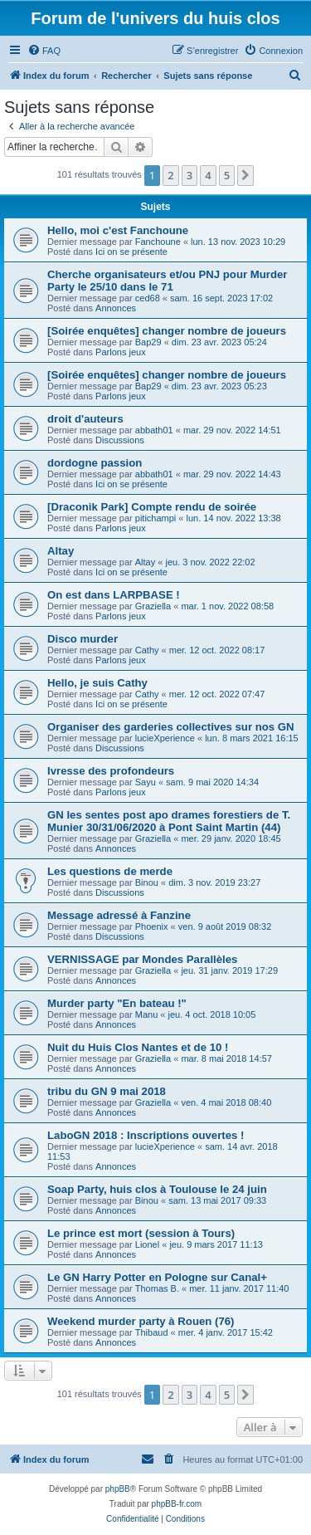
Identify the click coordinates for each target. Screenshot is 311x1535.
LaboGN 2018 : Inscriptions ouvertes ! (145, 1135)
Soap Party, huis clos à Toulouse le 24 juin (157, 1189)
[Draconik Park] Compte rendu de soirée (151, 507)
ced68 (147, 298)
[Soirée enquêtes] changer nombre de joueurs (166, 331)
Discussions (119, 440)
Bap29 (148, 342)
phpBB (117, 1488)
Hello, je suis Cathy (97, 683)
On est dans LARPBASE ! (113, 595)
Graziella (153, 606)
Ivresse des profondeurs (110, 771)
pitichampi (156, 518)
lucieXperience (165, 738)
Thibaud (151, 1332)
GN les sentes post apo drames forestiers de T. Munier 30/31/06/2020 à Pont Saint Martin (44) (168, 821)
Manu (146, 1014)
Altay (60, 551)
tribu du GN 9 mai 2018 (106, 1091)
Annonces (115, 308)
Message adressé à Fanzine (119, 915)
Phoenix (151, 926)
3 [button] (189, 175)
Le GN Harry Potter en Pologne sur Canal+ (157, 1277)
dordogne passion (94, 463)
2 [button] (170, 175)
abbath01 (154, 430)
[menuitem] (44, 51)
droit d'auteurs (85, 419)
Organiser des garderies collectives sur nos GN (170, 727)
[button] (245, 175)
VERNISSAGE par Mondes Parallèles (142, 959)
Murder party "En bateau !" (117, 1003)
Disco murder (82, 639)
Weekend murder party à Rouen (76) (140, 1321)
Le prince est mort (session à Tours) (141, 1233)
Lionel (147, 1244)
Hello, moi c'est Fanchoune (117, 230)
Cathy (147, 650)
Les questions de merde (110, 871)
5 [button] (227, 175)
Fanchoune (158, 242)
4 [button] (208, 175)
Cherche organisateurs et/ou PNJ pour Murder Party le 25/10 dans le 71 (167, 280)
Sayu (145, 782)
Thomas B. (157, 1288)
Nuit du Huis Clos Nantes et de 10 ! (137, 1047)
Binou (146, 882)
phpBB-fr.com (177, 1503)
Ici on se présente (131, 252)
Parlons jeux (120, 352)
